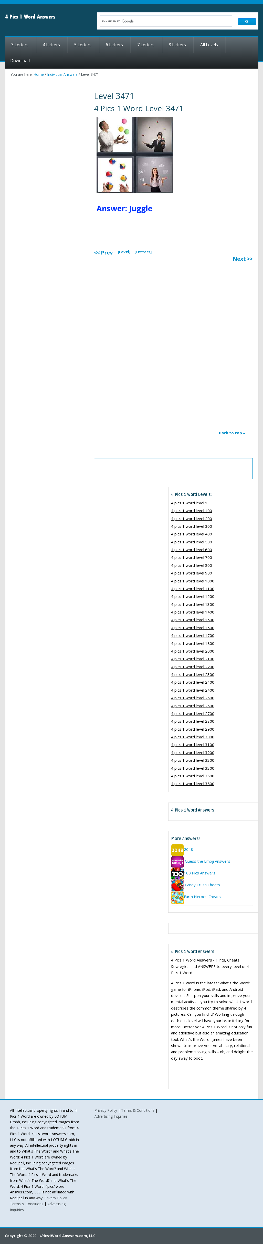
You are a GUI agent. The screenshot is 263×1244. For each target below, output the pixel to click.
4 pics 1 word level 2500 (192, 697)
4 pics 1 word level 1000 (192, 580)
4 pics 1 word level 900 (191, 573)
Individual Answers (62, 74)
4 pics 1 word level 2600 (192, 705)
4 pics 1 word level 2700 (192, 713)
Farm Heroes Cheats (196, 896)
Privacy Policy (55, 1197)
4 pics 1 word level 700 (191, 557)
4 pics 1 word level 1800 (192, 643)
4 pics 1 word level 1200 (192, 596)
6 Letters (114, 45)
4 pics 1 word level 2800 (192, 721)
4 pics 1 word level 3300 (192, 760)
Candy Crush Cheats (195, 884)
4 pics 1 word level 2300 (192, 674)
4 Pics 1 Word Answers (51, 17)
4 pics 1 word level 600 (191, 549)
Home (39, 74)
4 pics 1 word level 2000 (192, 651)
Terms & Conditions (26, 1203)
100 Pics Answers (193, 872)
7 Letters (145, 45)
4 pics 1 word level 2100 (192, 658)
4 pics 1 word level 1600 (192, 627)
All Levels (209, 45)
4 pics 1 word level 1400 (192, 612)
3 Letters (19, 45)
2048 (182, 849)
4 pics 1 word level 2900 (192, 729)
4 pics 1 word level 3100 (192, 744)
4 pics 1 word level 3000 (192, 736)
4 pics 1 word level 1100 (192, 588)
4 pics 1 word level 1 (189, 502)
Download (20, 60)
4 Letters (51, 45)
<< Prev (103, 252)
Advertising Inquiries (111, 1116)
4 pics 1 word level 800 (191, 565)
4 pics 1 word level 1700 (192, 635)
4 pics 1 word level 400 (191, 533)
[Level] (124, 251)
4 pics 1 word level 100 (191, 510)
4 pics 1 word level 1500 (192, 619)
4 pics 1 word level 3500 (192, 775)
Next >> (243, 258)
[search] (162, 21)
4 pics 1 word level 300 (191, 526)
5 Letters (82, 45)
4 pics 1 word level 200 (191, 518)
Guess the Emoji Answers (200, 861)
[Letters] (143, 251)
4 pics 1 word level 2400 (192, 682)
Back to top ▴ (232, 432)
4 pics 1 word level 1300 (192, 604)
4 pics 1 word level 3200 (192, 752)
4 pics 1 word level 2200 (192, 666)
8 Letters (177, 45)
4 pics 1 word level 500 (191, 541)
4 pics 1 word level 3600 (192, 783)
